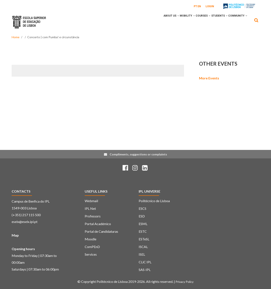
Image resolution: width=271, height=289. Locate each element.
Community (236, 21)
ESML (143, 224)
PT (195, 6)
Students (214, 21)
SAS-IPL (145, 270)
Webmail (91, 201)
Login (210, 6)
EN (199, 6)
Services (91, 254)
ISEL (142, 254)
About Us (155, 21)
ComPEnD (92, 247)
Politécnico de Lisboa (154, 201)
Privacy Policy (185, 281)
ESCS (142, 208)
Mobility (175, 21)
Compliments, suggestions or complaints (138, 154)
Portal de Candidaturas (101, 231)
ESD (142, 216)
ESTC (143, 231)
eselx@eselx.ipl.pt (24, 222)
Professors (93, 216)
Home (15, 37)
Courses (194, 21)
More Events (209, 78)
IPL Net (90, 208)
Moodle (90, 239)
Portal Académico (98, 224)
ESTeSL (144, 239)
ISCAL (143, 247)
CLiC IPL (145, 262)
